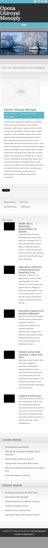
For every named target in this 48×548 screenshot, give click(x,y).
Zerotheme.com (28, 534)
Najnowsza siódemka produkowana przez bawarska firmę (30, 270)
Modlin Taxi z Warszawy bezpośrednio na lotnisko (28, 227)
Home (4, 68)
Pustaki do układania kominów (16, 506)
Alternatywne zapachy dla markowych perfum (22, 515)
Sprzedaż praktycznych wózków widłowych (31, 312)
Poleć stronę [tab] (24, 202)
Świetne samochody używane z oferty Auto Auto (31, 355)
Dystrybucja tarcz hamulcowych (17, 447)
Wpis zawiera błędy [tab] (10, 207)
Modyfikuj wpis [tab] (25, 207)
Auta (9, 68)
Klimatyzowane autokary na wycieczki (19, 459)
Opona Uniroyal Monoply (36, 68)
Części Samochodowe (19, 68)
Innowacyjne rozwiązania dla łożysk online (21, 493)
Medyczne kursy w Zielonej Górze (18, 510)
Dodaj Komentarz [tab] (9, 202)
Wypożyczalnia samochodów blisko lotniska (21, 463)
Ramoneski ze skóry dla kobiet (16, 497)
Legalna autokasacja (30, 395)
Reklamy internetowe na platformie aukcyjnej (22, 501)
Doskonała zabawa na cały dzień (17, 475)
